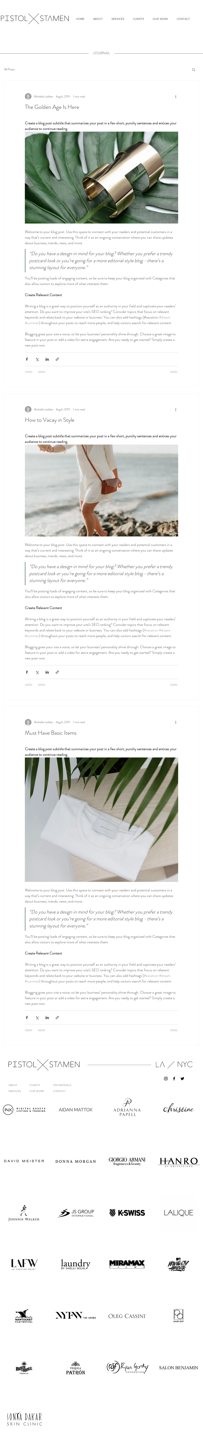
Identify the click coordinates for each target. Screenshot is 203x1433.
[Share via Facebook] (27, 359)
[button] (194, 70)
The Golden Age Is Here (52, 107)
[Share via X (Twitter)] (37, 359)
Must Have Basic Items (50, 733)
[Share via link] (57, 359)
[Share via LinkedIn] (47, 359)
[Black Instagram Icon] (165, 1078)
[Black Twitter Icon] (182, 1078)
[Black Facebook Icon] (174, 1078)
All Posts (9, 69)
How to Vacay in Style (49, 420)
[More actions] (175, 96)
